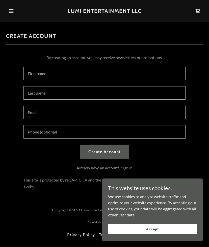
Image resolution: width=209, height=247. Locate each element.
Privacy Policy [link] (81, 234)
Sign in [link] (127, 167)
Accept (152, 229)
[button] (11, 11)
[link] (104, 11)
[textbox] (104, 73)
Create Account (104, 151)
